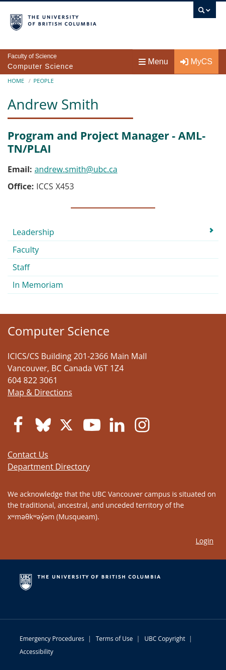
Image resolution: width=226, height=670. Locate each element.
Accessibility (36, 651)
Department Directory (49, 466)
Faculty (26, 249)
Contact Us (28, 454)
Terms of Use (114, 638)
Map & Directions (40, 392)
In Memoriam (38, 284)
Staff (21, 267)
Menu (153, 61)
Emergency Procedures (52, 638)
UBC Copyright (164, 638)
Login (204, 540)
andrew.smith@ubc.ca (76, 169)
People (43, 80)
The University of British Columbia (82, 21)
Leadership (33, 232)
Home (16, 80)
